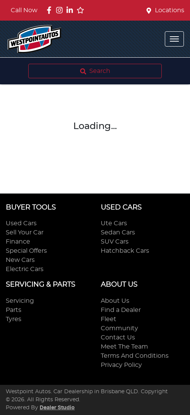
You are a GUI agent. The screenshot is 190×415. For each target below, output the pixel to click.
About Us (115, 301)
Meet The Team (124, 347)
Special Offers (26, 251)
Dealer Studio (57, 407)
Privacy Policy (121, 365)
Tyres (13, 319)
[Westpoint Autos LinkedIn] (71, 10)
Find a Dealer (121, 310)
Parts (13, 310)
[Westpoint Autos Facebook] (50, 10)
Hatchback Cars (125, 251)
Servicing (20, 301)
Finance (18, 242)
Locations (169, 10)
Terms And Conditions (135, 356)
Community (119, 328)
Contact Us (118, 337)
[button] (174, 39)
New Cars (20, 260)
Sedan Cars (118, 232)
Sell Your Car (24, 232)
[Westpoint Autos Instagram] (61, 10)
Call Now (24, 10)
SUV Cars (115, 242)
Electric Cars (24, 269)
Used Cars (21, 223)
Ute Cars (114, 223)
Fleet (108, 319)
